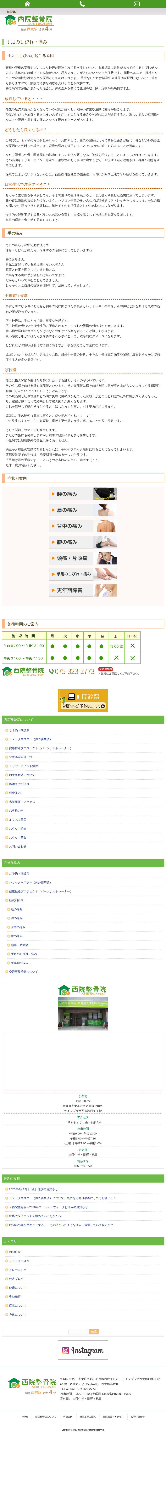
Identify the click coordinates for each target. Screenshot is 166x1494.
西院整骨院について (22, 775)
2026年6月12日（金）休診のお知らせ (33, 1189)
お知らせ (15, 1251)
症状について (17, 1305)
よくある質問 (17, 819)
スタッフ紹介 (17, 828)
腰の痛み (17, 909)
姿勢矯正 (15, 1296)
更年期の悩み (19, 963)
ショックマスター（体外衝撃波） (31, 739)
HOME (24, 1416)
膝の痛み (17, 936)
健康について (17, 1287)
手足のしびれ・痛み (24, 953)
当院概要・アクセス (22, 801)
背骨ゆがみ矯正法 (20, 757)
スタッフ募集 (17, 837)
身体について (17, 1314)
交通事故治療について (23, 971)
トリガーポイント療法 (23, 766)
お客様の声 (16, 810)
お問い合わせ (17, 846)
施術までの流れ (19, 784)
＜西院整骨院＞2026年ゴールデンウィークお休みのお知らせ (48, 1207)
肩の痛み (17, 918)
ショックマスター (20, 1261)
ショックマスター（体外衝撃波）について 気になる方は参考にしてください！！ (62, 1198)
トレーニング (17, 1269)
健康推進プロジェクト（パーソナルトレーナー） (41, 748)
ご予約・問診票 (19, 730)
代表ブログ (16, 1278)
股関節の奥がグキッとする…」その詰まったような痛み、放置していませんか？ (61, 1225)
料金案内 (15, 792)
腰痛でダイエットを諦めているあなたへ (35, 1216)
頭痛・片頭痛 (19, 945)
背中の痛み (18, 927)
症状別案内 (16, 900)
